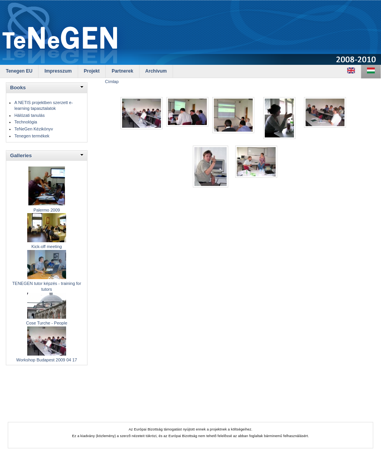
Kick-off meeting (46, 246)
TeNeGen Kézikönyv (33, 129)
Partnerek (122, 71)
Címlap (112, 81)
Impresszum (58, 71)
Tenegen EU (19, 71)
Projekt (92, 71)
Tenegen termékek (31, 136)
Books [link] (18, 87)
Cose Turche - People (46, 323)
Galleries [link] (21, 155)
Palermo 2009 (46, 210)
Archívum (156, 71)
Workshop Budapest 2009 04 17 (46, 360)
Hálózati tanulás (29, 115)
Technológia (25, 122)
